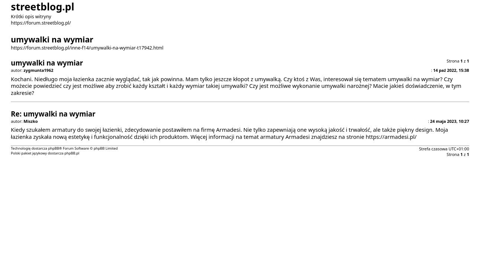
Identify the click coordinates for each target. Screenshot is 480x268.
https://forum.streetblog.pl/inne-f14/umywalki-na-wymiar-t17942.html (87, 48)
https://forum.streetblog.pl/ (41, 23)
